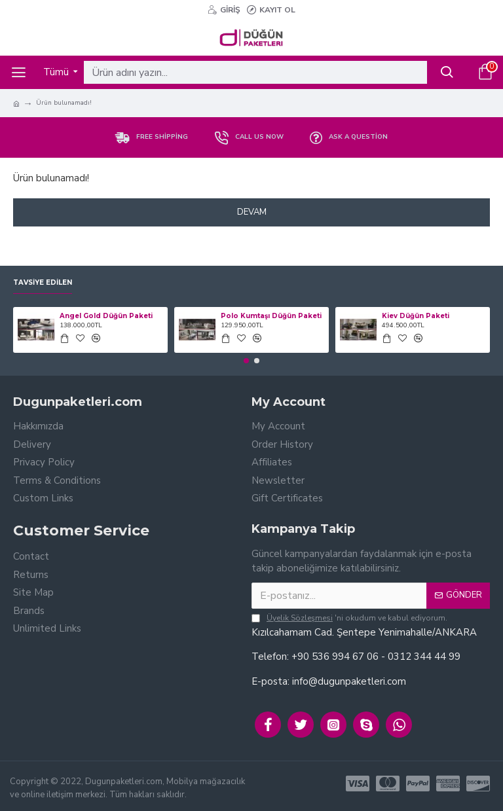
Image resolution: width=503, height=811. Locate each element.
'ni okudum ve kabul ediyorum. (349, 618)
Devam (252, 212)
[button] (246, 360)
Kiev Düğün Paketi (415, 316)
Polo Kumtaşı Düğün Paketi (271, 316)
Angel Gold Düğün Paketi (106, 316)
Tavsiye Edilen (42, 283)
